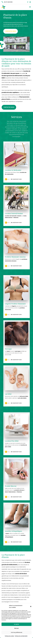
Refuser (16, 628)
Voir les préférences (16, 632)
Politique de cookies (9, 636)
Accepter (16, 624)
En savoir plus (16, 179)
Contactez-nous (10, 31)
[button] (31, 606)
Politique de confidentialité (21, 636)
